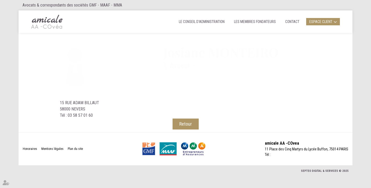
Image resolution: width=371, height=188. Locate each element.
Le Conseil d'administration (202, 22)
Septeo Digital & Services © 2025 (325, 171)
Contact (292, 22)
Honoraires (30, 149)
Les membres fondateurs (255, 22)
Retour (185, 124)
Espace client (320, 22)
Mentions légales (52, 149)
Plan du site (75, 149)
